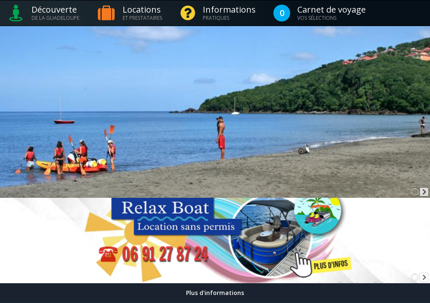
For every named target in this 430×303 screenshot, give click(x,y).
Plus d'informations (215, 293)
